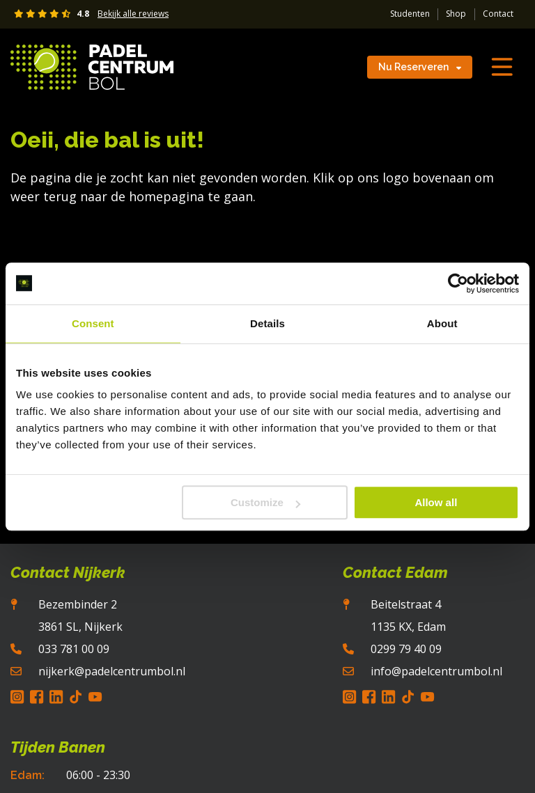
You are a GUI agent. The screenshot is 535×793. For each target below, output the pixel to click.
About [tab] (442, 323)
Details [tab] (267, 323)
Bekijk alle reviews (133, 13)
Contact (498, 13)
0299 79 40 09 (406, 649)
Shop (456, 13)
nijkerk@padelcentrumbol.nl (111, 671)
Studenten (410, 13)
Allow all (435, 502)
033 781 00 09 (73, 649)
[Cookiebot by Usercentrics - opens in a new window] (458, 283)
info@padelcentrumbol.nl (436, 671)
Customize (265, 502)
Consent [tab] (93, 323)
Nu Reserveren (419, 66)
